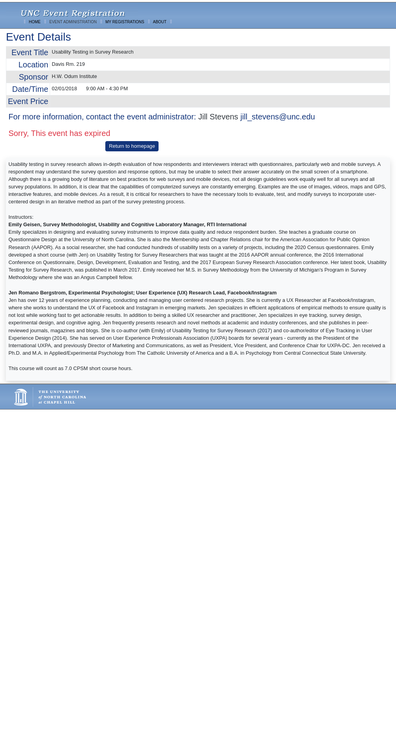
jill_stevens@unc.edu (277, 116)
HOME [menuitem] (35, 22)
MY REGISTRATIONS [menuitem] (124, 22)
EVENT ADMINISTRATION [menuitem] (73, 22)
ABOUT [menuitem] (159, 22)
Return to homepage (132, 146)
